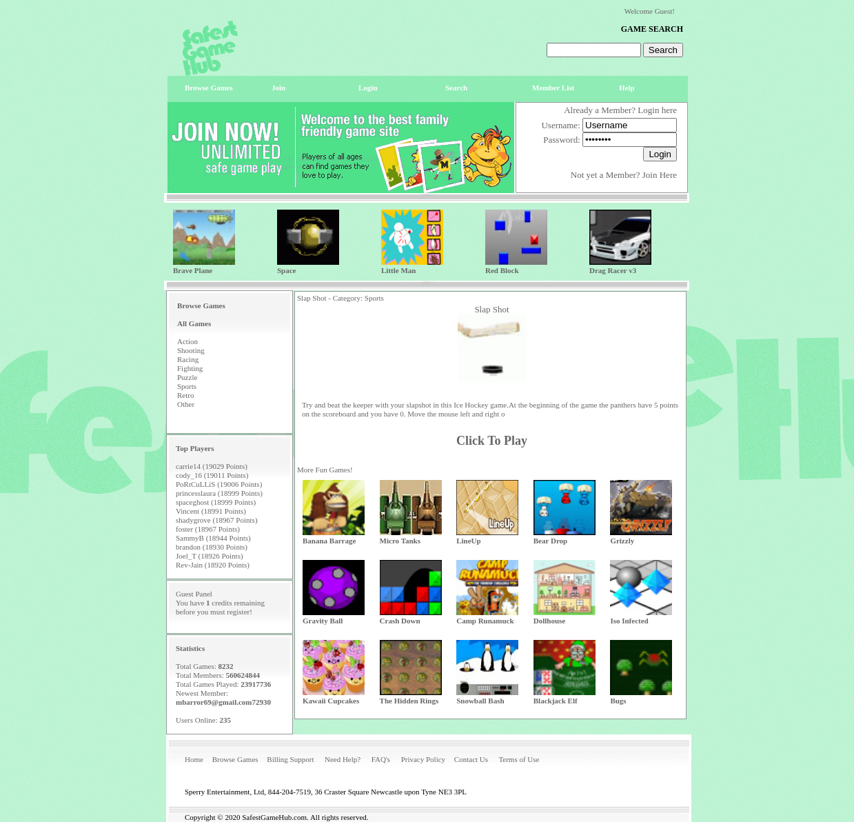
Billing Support (290, 759)
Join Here (659, 175)
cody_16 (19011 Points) (212, 475)
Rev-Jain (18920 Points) (213, 565)
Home (194, 759)
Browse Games (235, 759)
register (238, 612)
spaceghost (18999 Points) (216, 502)
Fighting (190, 368)
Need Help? (342, 759)
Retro (185, 395)
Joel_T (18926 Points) (209, 556)
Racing (188, 359)
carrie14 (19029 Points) (211, 466)
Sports (186, 386)
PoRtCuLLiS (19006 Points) (219, 484)
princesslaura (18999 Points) (219, 493)
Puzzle (187, 377)
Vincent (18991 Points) (211, 511)
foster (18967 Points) (208, 529)
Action (187, 341)
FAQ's (381, 759)
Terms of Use (518, 759)
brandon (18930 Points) (211, 547)
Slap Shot (491, 309)
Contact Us (471, 759)
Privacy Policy (423, 759)
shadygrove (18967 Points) (217, 520)
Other (185, 404)
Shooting (191, 350)
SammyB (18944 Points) (213, 538)
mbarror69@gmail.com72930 (223, 702)
